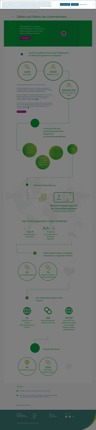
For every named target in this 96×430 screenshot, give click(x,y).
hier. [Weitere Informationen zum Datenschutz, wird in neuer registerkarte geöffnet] (39, 7)
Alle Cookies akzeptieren (65, 4)
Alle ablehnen (74, 4)
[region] (48, 4)
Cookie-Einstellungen (83, 4)
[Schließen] (94, 4)
